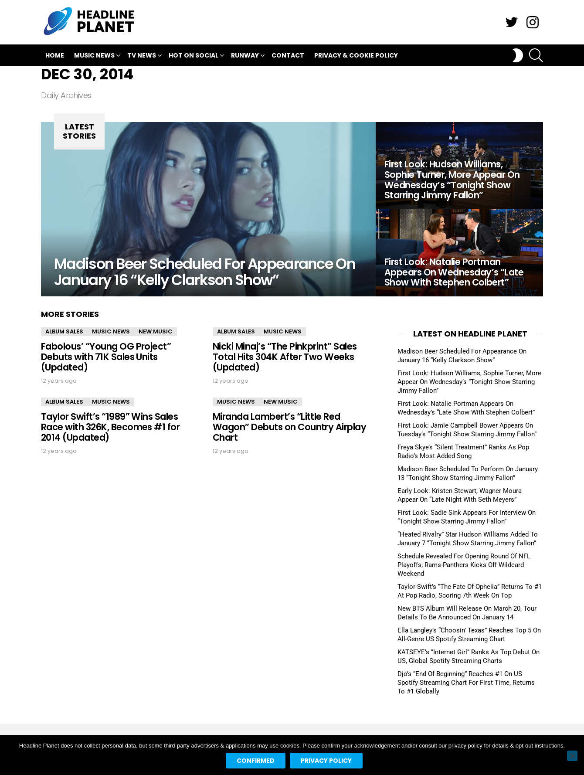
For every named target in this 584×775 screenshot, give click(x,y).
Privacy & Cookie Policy (356, 55)
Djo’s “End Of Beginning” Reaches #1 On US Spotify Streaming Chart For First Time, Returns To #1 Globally (466, 682)
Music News (94, 56)
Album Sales (64, 331)
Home (54, 55)
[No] (572, 756)
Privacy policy (326, 760)
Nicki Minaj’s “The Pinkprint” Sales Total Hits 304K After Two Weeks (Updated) (285, 356)
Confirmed (256, 760)
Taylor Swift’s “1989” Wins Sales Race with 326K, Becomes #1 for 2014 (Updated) (110, 426)
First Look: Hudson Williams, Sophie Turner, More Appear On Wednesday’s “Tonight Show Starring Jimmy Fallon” (469, 381)
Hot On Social (193, 56)
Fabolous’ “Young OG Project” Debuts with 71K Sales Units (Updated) (106, 356)
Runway (245, 56)
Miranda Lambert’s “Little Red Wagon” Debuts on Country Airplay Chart (289, 426)
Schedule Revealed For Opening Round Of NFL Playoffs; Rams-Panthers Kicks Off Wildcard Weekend (463, 565)
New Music (156, 331)
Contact (288, 55)
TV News (141, 56)
